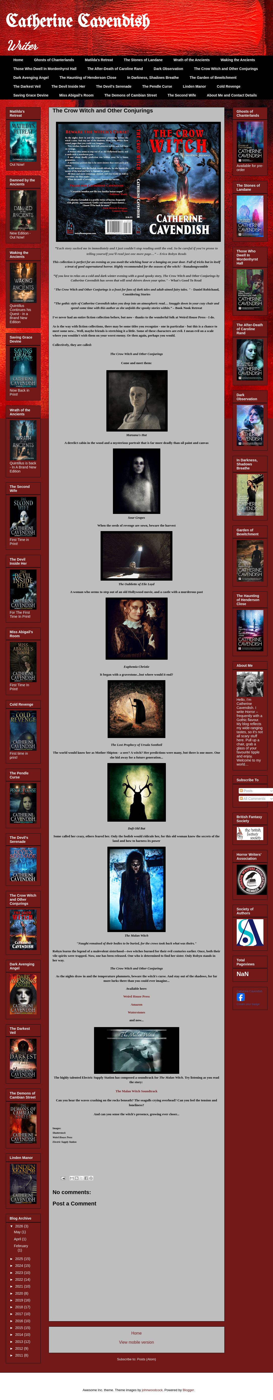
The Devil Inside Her (68, 86)
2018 (19, 1307)
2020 (19, 1293)
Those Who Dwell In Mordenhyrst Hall (44, 69)
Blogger (188, 1390)
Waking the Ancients (238, 60)
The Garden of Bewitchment (213, 78)
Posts (246, 791)
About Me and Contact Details (232, 95)
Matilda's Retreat (99, 60)
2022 (19, 1279)
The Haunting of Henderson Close (87, 78)
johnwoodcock (152, 1390)
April (18, 1239)
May (17, 1232)
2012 (19, 1348)
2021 (19, 1286)
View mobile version (136, 1342)
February (21, 1246)
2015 (19, 1328)
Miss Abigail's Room (76, 95)
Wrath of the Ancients (191, 60)
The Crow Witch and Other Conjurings (226, 69)
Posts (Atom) (146, 1359)
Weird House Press (136, 996)
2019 (19, 1300)
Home (18, 60)
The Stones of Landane (143, 60)
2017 (19, 1314)
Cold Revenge (228, 86)
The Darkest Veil (27, 86)
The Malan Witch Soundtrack (136, 1091)
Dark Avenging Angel (31, 78)
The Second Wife (182, 95)
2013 (19, 1342)
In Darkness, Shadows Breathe (153, 78)
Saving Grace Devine (30, 95)
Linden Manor (194, 86)
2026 (19, 1226)
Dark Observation (168, 69)
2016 (19, 1321)
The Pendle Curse (157, 86)
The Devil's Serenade (113, 86)
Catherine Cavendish (77, 22)
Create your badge (248, 1004)
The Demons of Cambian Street (130, 95)
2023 (19, 1273)
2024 (19, 1266)
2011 (19, 1355)
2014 (19, 1335)
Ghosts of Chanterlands (54, 60)
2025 (19, 1259)
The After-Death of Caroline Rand (115, 69)
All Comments (252, 799)
